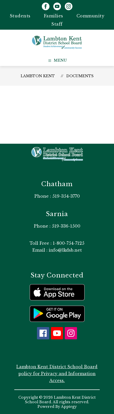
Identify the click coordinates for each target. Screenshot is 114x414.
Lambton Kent (38, 76)
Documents (80, 76)
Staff (57, 24)
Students (20, 15)
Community (91, 15)
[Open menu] (57, 60)
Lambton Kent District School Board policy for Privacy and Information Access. (56, 373)
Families (53, 15)
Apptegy (69, 406)
